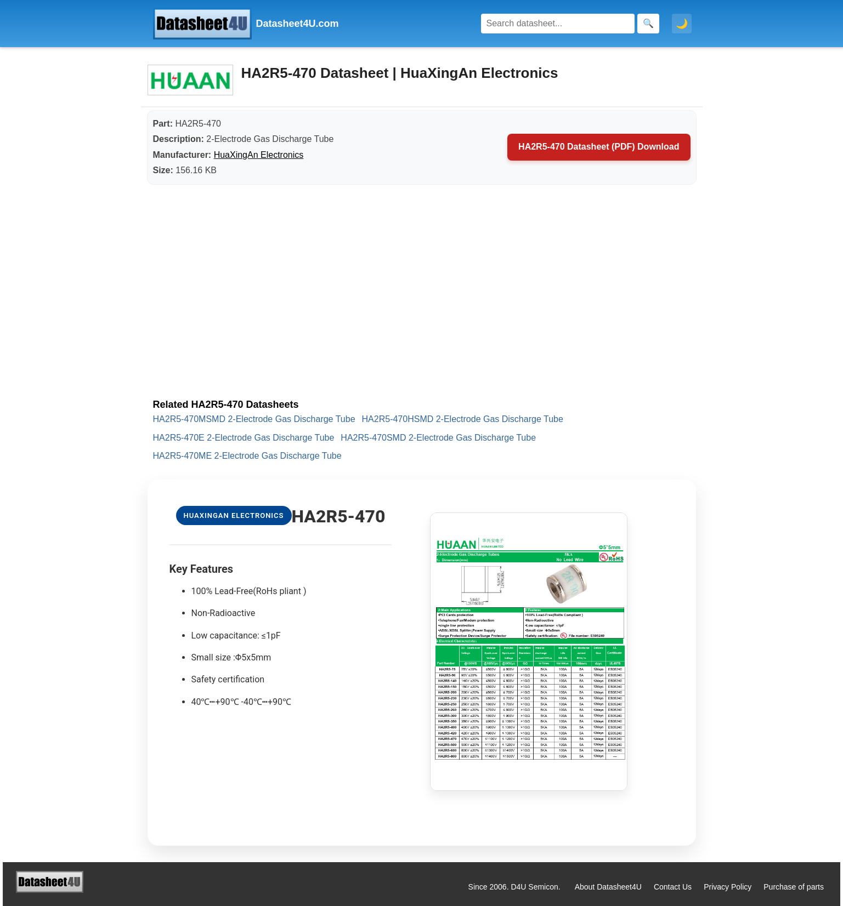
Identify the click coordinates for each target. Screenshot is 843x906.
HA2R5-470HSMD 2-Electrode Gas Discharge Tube (462, 419)
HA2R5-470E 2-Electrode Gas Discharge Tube (244, 437)
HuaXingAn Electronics (259, 154)
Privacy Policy (727, 886)
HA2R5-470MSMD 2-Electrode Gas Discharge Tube (254, 419)
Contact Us (673, 886)
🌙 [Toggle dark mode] (682, 23)
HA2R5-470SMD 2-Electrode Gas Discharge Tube (438, 437)
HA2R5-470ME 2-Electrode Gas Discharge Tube (247, 455)
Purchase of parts (793, 886)
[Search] (558, 23)
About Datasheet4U (608, 886)
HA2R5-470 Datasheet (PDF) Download (598, 146)
